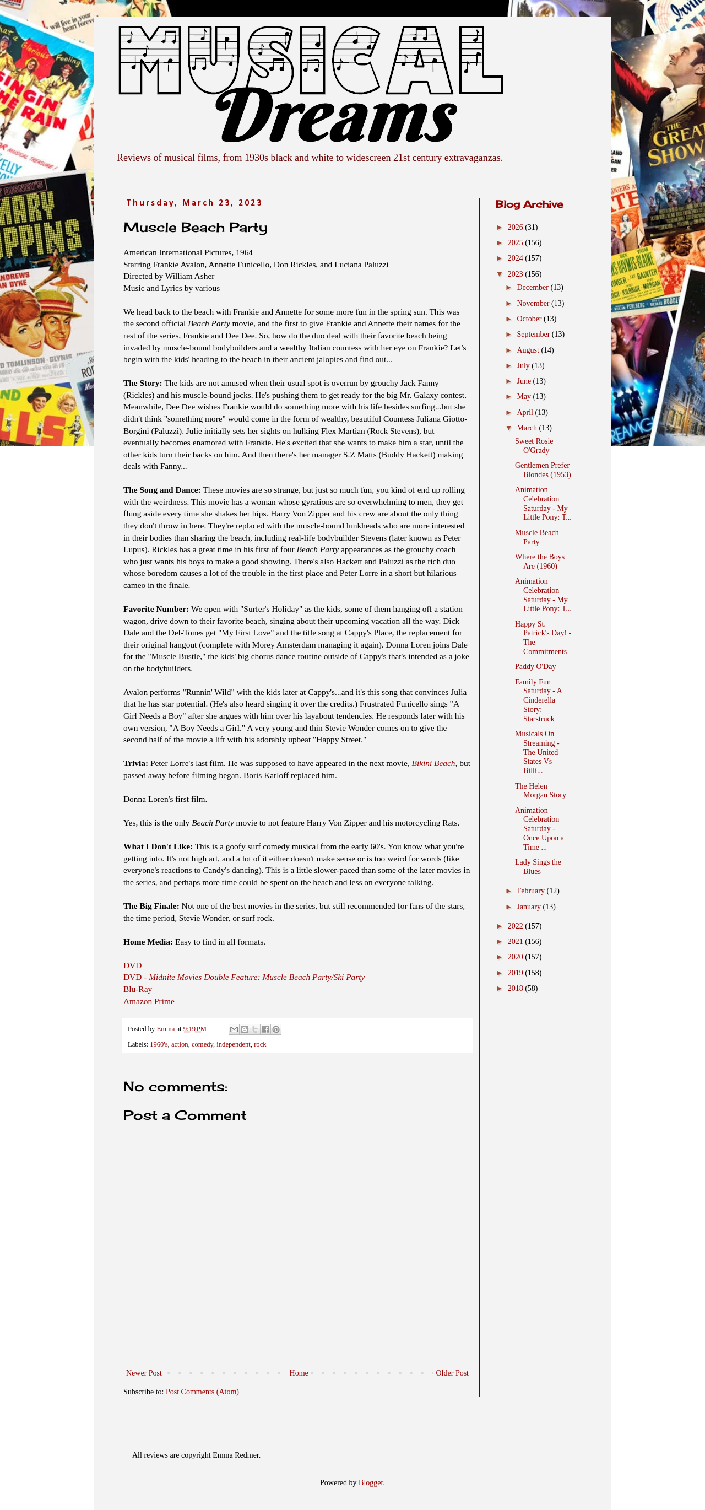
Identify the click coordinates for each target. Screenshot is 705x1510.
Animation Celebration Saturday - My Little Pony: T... (543, 503)
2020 (516, 957)
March (528, 428)
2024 (516, 258)
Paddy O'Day (535, 666)
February (531, 891)
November (534, 303)
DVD (132, 965)
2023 (516, 274)
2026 (516, 227)
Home (299, 1373)
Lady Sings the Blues (538, 867)
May (525, 396)
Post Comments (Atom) (202, 1392)
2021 (516, 941)
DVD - (244, 977)
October (530, 319)
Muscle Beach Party (537, 537)
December (533, 287)
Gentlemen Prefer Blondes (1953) (543, 470)
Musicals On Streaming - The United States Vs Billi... (537, 752)
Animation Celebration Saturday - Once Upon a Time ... (539, 828)
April (526, 412)
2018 (516, 988)
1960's (158, 1044)
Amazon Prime (149, 1001)
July (524, 366)
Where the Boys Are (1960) (540, 561)
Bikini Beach (433, 763)
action (179, 1044)
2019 (516, 973)
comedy (202, 1044)
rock (260, 1044)
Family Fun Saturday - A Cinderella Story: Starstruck (538, 700)
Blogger (371, 1483)
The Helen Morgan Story (540, 791)
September (534, 334)
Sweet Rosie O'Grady (534, 446)
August (529, 350)
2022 (516, 926)
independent (233, 1044)
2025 (516, 243)
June (525, 381)
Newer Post (144, 1373)
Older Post (452, 1373)
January (530, 907)
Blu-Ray (137, 989)
